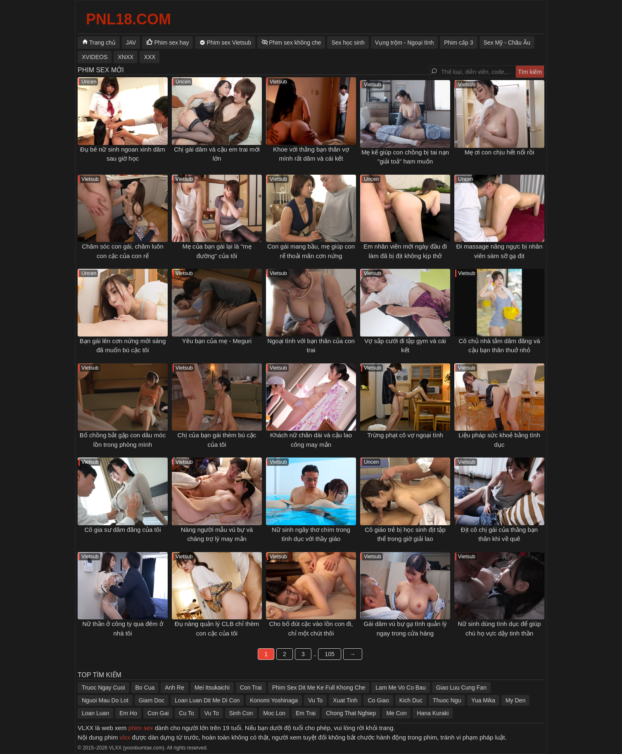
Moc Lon (274, 713)
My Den (515, 700)
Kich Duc (411, 700)
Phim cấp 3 (458, 42)
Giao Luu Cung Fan (461, 687)
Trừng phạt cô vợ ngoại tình (405, 435)
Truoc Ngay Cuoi (103, 687)
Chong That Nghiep (351, 713)
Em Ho (128, 713)
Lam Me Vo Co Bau (400, 687)
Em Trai (306, 713)
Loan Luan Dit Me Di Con (207, 700)
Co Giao (378, 700)
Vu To (315, 700)
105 (329, 654)
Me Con (396, 713)
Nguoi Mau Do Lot (105, 700)
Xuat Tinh (345, 700)
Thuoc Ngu (447, 700)
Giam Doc (151, 700)
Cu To (186, 713)
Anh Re (174, 687)
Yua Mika (483, 700)
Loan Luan (95, 713)
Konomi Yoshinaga (274, 700)
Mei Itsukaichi (212, 687)
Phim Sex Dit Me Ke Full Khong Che (319, 687)
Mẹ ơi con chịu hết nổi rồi (499, 152)
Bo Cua (145, 687)
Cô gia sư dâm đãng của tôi (123, 529)
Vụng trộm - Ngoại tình (404, 42)
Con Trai (251, 687)
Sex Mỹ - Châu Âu (507, 42)
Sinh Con (241, 713)
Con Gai (158, 713)
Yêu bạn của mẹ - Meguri (217, 340)
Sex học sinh (347, 42)
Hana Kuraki (433, 713)
